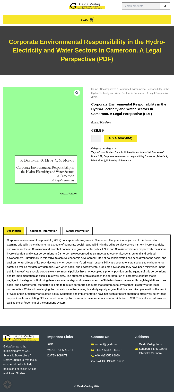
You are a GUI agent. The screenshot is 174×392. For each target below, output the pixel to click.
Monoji (101, 160)
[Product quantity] (96, 138)
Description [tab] (14, 230)
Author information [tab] (77, 230)
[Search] (165, 5)
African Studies (105, 152)
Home (94, 89)
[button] (77, 93)
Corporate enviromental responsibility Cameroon (130, 156)
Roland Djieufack (101, 122)
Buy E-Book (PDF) (120, 138)
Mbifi (94, 160)
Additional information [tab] (43, 230)
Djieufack (162, 156)
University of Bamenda (118, 160)
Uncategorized (108, 89)
